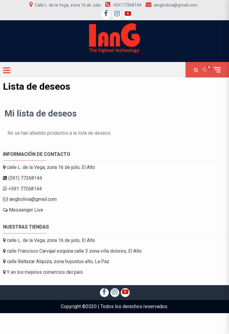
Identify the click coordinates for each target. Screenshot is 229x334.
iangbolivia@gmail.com (175, 5)
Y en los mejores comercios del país (43, 272)
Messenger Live (23, 210)
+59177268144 (127, 5)
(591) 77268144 (22, 178)
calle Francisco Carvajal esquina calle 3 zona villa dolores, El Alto (72, 251)
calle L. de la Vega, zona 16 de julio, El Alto (49, 167)
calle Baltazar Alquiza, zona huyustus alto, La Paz (56, 261)
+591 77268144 (22, 189)
